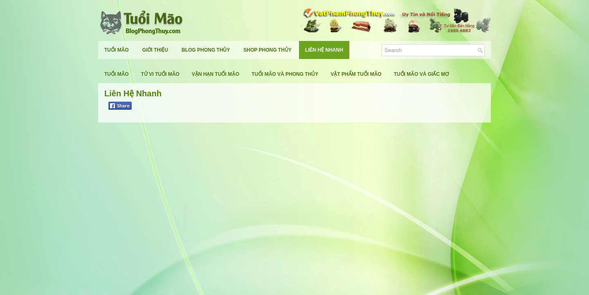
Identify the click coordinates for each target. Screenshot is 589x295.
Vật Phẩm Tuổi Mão (355, 74)
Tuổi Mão (116, 50)
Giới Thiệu (155, 50)
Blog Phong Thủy (206, 50)
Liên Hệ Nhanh (324, 50)
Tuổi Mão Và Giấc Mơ (421, 74)
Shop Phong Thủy (267, 50)
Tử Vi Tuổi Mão (160, 74)
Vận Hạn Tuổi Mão (215, 74)
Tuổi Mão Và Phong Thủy (285, 74)
